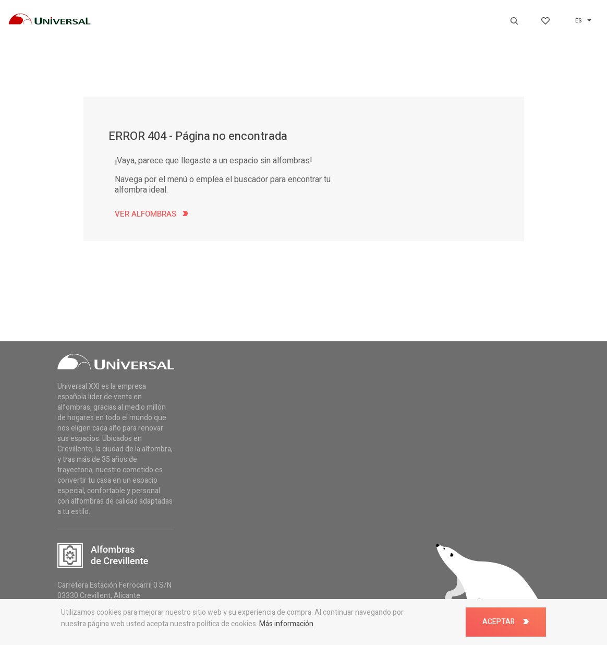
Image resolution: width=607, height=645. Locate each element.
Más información (286, 623)
